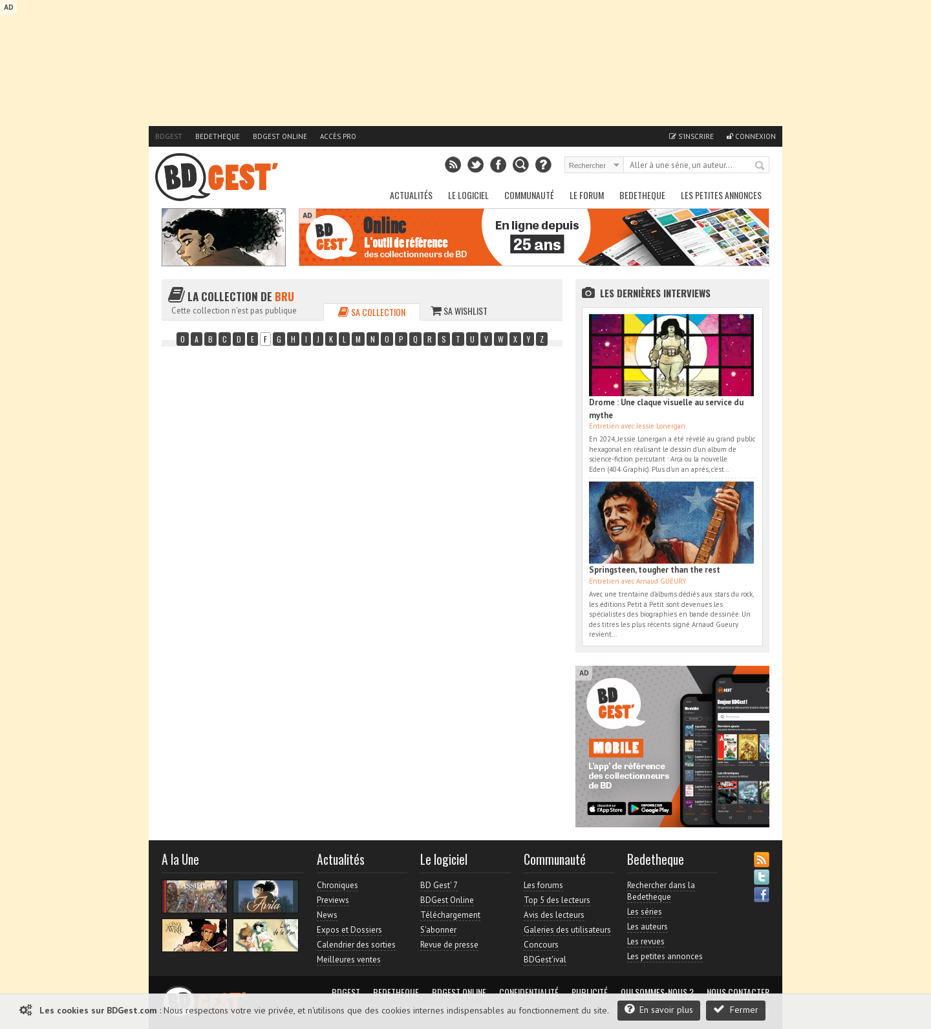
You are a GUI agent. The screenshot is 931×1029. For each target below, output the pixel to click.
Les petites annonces (721, 195)
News (327, 914)
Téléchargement (450, 914)
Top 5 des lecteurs (557, 900)
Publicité (590, 992)
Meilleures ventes (349, 959)
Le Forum (587, 195)
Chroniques (337, 885)
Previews (333, 900)
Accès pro (338, 136)
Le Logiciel (468, 195)
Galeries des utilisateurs (567, 929)
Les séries (644, 911)
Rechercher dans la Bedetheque (661, 891)
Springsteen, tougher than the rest (654, 569)
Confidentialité (529, 992)
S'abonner (438, 929)
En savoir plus (659, 1009)
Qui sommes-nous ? (657, 992)
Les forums (543, 885)
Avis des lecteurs (554, 914)
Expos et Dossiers (349, 929)
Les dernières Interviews (655, 293)
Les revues (646, 941)
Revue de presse (449, 944)
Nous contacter (738, 992)
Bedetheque (217, 136)
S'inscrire (691, 136)
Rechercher (760, 166)
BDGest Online (280, 136)
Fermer (735, 1009)
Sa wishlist (459, 310)
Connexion (751, 136)
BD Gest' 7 (439, 885)
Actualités (411, 195)
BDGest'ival (545, 959)
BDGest (168, 136)
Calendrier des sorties (356, 944)
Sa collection (371, 312)
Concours (541, 944)
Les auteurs (647, 926)
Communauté (529, 195)
